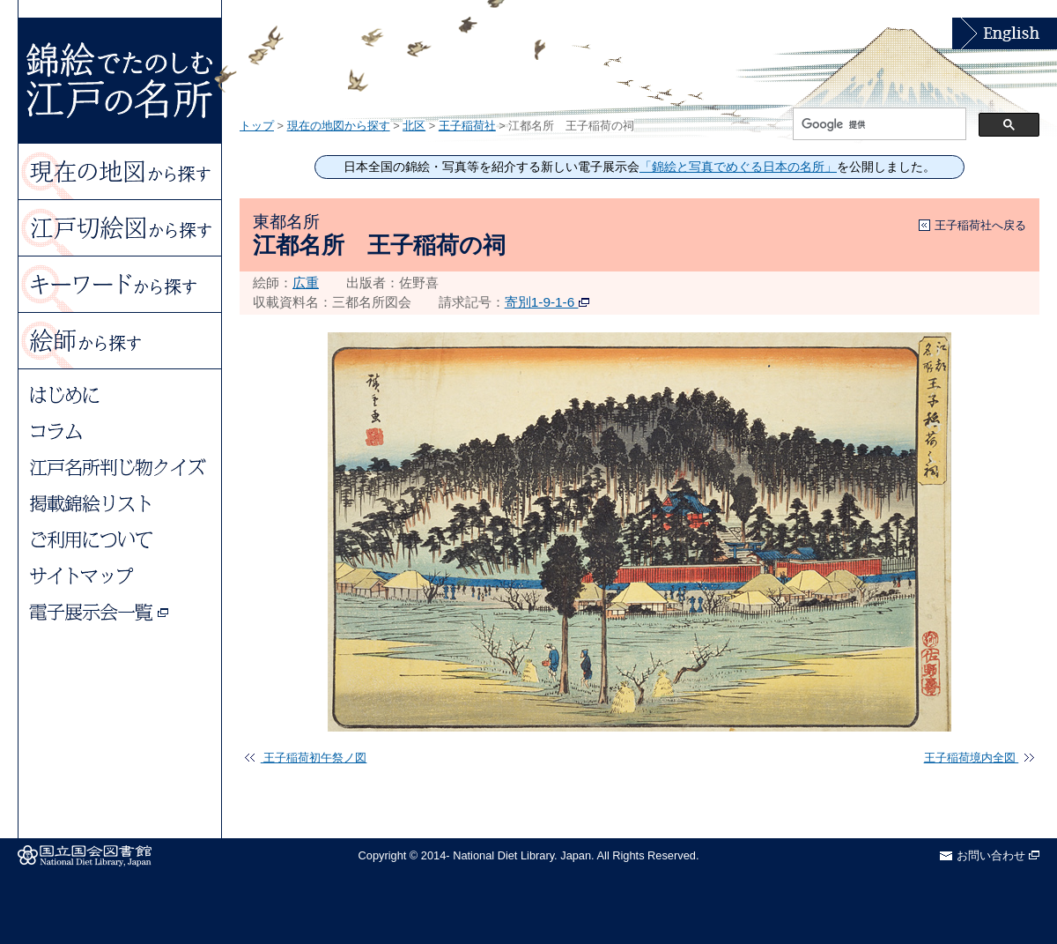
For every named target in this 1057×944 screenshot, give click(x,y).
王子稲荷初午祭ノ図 (305, 757)
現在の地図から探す (338, 125)
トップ (257, 125)
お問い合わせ (998, 855)
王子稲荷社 (467, 125)
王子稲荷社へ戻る (980, 225)
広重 (305, 282)
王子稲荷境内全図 (979, 757)
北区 (414, 125)
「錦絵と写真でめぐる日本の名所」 (738, 167)
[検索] (878, 124)
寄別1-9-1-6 (547, 301)
